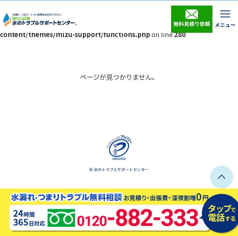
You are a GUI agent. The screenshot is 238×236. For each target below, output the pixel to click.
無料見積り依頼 (191, 18)
